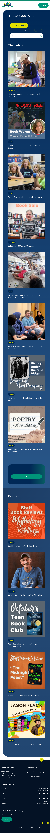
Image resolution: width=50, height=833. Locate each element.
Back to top (41, 761)
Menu (43, 5)
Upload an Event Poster (8, 775)
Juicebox (46, 828)
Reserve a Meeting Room (8, 773)
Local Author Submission (8, 777)
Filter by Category (18, 25)
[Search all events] (26, 35)
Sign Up (6, 819)
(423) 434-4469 (33, 778)
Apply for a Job (5, 771)
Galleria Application (7, 780)
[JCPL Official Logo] (7, 5)
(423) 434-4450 (35, 776)
